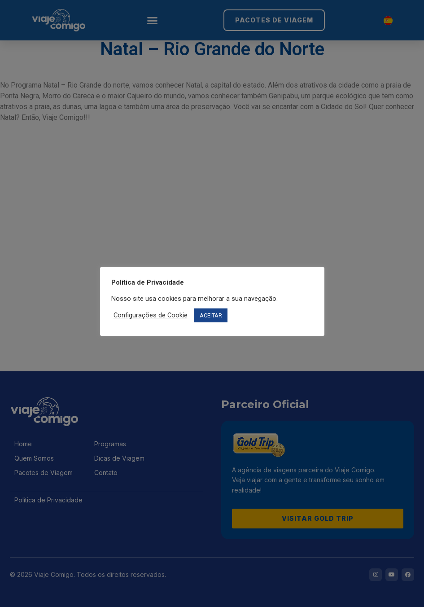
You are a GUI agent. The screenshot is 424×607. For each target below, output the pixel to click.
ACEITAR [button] (211, 315)
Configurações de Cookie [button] (151, 315)
